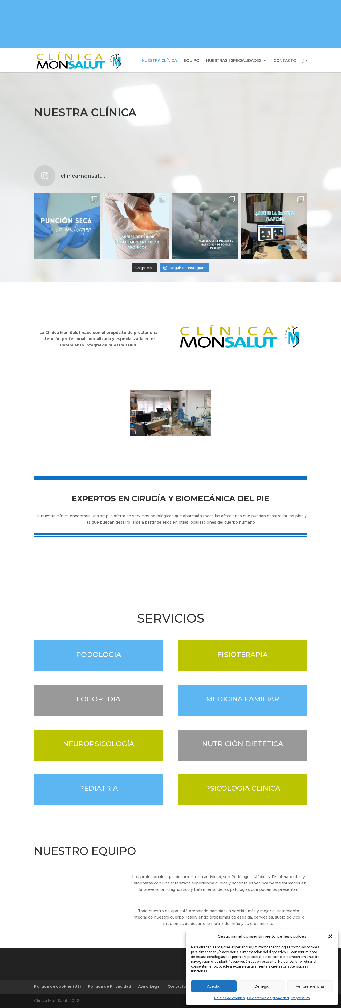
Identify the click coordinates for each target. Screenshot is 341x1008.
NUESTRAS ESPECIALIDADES (233, 61)
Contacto (177, 986)
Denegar (262, 986)
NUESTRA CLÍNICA (159, 61)
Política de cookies (229, 998)
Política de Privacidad (109, 986)
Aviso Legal (149, 986)
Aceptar (214, 986)
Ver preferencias (310, 986)
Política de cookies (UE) (57, 986)
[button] (330, 936)
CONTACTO (285, 61)
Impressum (300, 998)
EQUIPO (191, 61)
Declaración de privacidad (268, 998)
